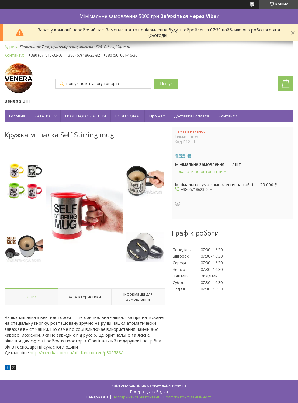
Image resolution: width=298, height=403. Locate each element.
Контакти (228, 116)
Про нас (157, 116)
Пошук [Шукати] (166, 83)
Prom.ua (179, 386)
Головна (17, 116)
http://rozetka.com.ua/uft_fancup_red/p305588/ (76, 353)
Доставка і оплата (191, 116)
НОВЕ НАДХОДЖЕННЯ (85, 116)
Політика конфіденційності (187, 397)
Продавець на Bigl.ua (149, 391)
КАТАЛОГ (43, 116)
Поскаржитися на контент (136, 397)
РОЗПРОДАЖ (127, 116)
